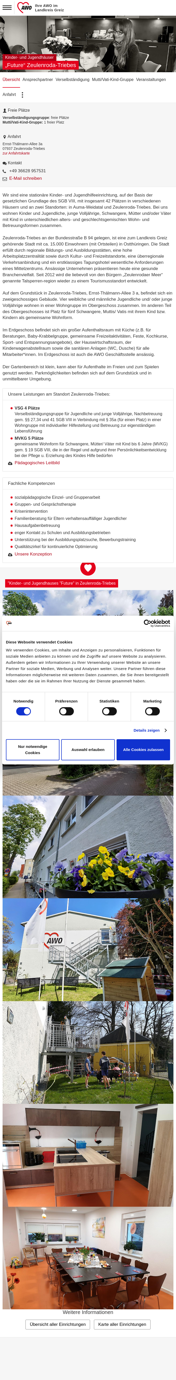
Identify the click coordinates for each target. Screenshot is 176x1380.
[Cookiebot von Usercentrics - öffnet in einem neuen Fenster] (147, 623)
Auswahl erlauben (88, 749)
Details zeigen (147, 730)
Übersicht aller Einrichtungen (58, 1324)
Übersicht (11, 79)
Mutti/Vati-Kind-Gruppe (113, 79)
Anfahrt (9, 94)
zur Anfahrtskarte (16, 153)
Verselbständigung (73, 79)
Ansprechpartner (38, 79)
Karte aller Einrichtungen (122, 1324)
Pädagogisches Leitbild (37, 462)
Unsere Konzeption (33, 554)
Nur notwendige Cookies (32, 749)
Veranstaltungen (151, 79)
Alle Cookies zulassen (143, 749)
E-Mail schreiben (25, 178)
